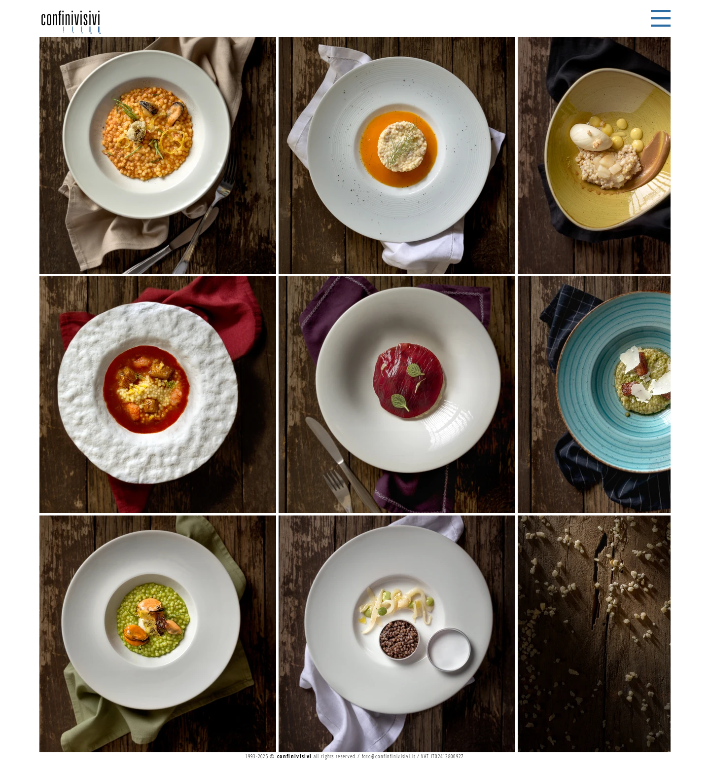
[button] (661, 18)
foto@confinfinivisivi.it (389, 756)
